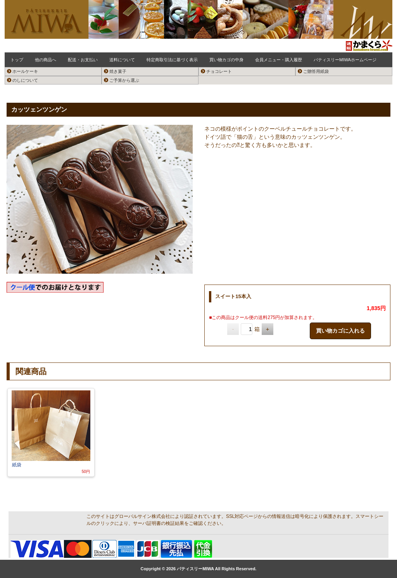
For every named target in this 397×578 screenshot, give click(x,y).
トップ (16, 59)
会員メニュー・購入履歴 (278, 59)
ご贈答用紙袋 (313, 71)
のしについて (22, 80)
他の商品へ (45, 59)
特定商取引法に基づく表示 (172, 59)
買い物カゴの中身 (226, 59)
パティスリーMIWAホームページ (345, 59)
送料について (122, 59)
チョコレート (216, 71)
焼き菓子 (115, 71)
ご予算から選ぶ (121, 80)
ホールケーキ (22, 71)
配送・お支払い (83, 59)
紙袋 (17, 465)
